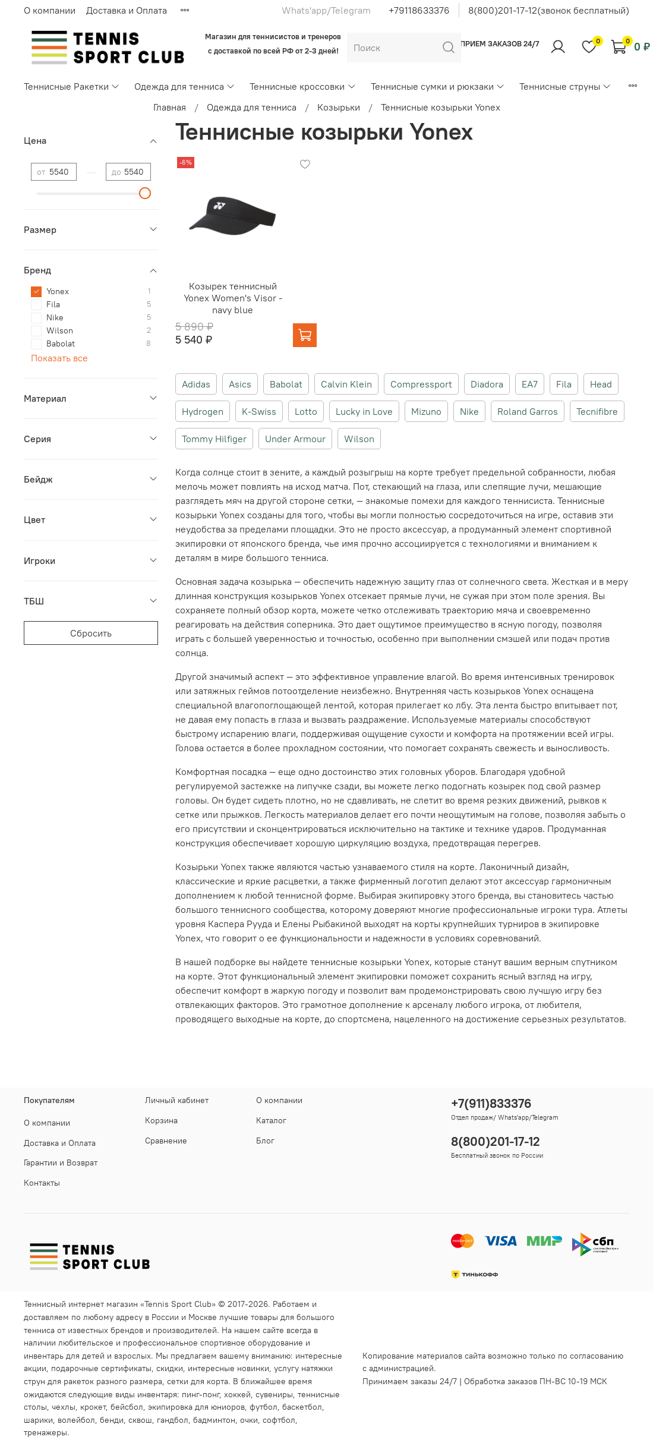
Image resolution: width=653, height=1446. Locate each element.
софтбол (279, 1420)
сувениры (274, 1394)
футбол (263, 1406)
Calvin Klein (346, 384)
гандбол (172, 1420)
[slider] (145, 193)
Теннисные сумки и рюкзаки (438, 86)
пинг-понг (200, 1394)
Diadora (487, 384)
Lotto (306, 411)
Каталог (271, 1120)
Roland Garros (527, 411)
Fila (564, 384)
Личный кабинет (177, 1100)
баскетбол (302, 1406)
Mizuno (426, 411)
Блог (265, 1140)
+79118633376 (419, 10)
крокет (93, 1406)
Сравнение (166, 1140)
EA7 (530, 384)
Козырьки (338, 107)
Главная (169, 107)
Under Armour (295, 439)
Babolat (286, 384)
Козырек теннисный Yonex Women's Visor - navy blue (233, 298)
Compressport (421, 384)
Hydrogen (202, 411)
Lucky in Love (364, 411)
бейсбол (127, 1406)
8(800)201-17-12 (495, 1141)
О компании (49, 10)
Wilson (359, 439)
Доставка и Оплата (126, 10)
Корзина (161, 1120)
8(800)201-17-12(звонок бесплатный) (548, 10)
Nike (469, 411)
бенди (112, 1420)
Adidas (196, 384)
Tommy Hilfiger (214, 439)
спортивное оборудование (251, 1342)
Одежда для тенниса (184, 86)
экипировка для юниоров (196, 1406)
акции (35, 1368)
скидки (169, 1368)
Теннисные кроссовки (303, 86)
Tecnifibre (597, 411)
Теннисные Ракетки (72, 86)
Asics (240, 384)
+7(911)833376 (491, 1103)
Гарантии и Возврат (60, 1162)
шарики (38, 1420)
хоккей (237, 1394)
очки (249, 1420)
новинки (253, 1368)
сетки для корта (197, 1381)
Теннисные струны (565, 86)
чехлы (63, 1406)
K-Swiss (259, 411)
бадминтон (214, 1420)
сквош (140, 1420)
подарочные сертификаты (101, 1368)
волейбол (76, 1420)
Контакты (42, 1182)
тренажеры (45, 1432)
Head (601, 384)
